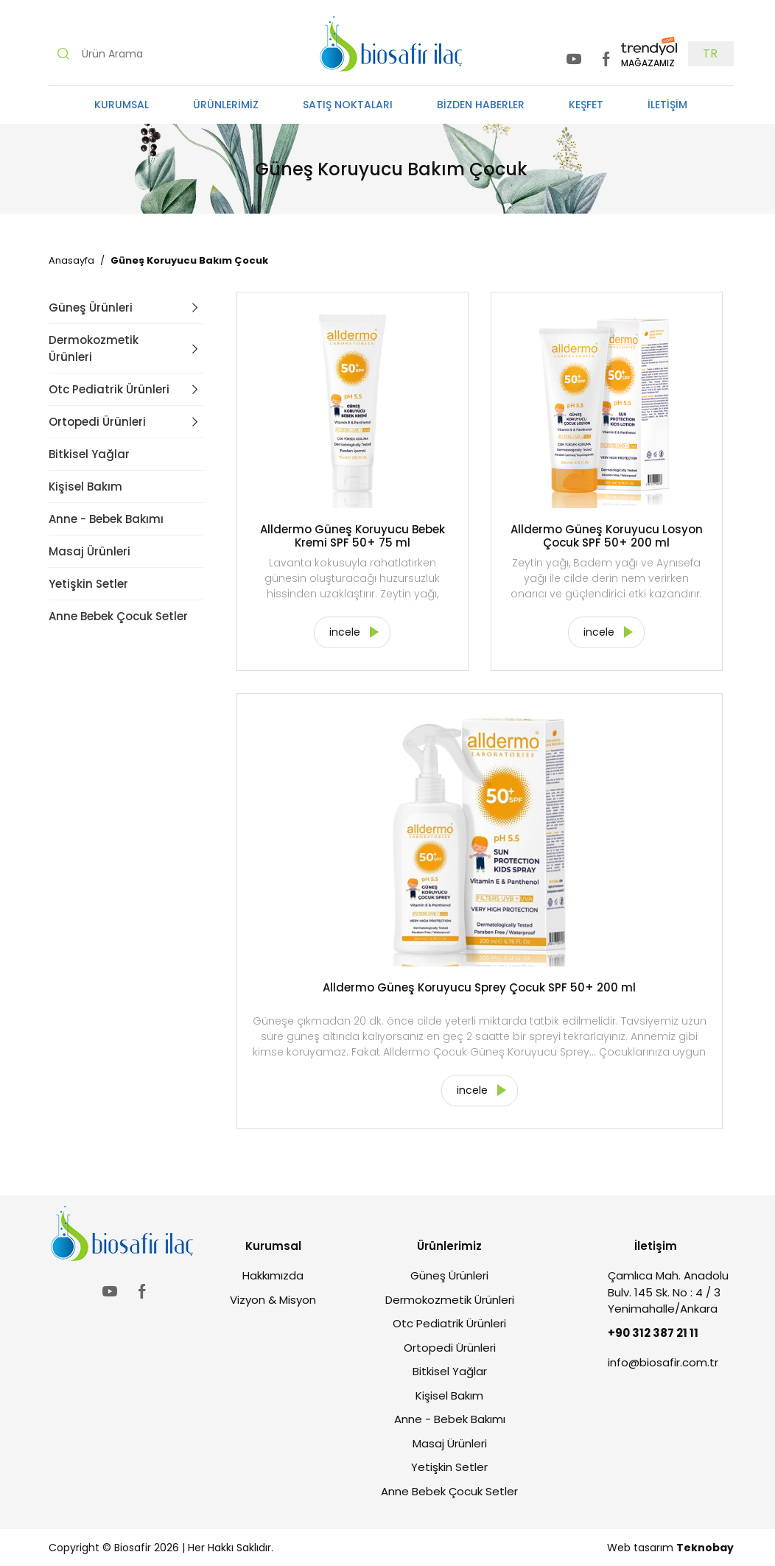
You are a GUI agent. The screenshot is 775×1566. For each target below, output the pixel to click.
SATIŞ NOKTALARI (348, 104)
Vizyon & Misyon (273, 1299)
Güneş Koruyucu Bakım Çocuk (189, 260)
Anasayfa (71, 260)
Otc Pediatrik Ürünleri (109, 389)
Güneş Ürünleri (91, 307)
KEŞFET (586, 104)
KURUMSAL (121, 104)
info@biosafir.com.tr (663, 1362)
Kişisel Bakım (85, 486)
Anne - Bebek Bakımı (106, 519)
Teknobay (705, 1547)
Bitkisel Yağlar (89, 454)
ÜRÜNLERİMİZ (226, 104)
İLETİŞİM (667, 104)
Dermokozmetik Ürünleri (93, 348)
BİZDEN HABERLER (481, 104)
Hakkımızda (273, 1275)
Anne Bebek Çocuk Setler (118, 616)
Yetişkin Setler (88, 583)
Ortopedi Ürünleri (97, 421)
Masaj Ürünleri (89, 551)
